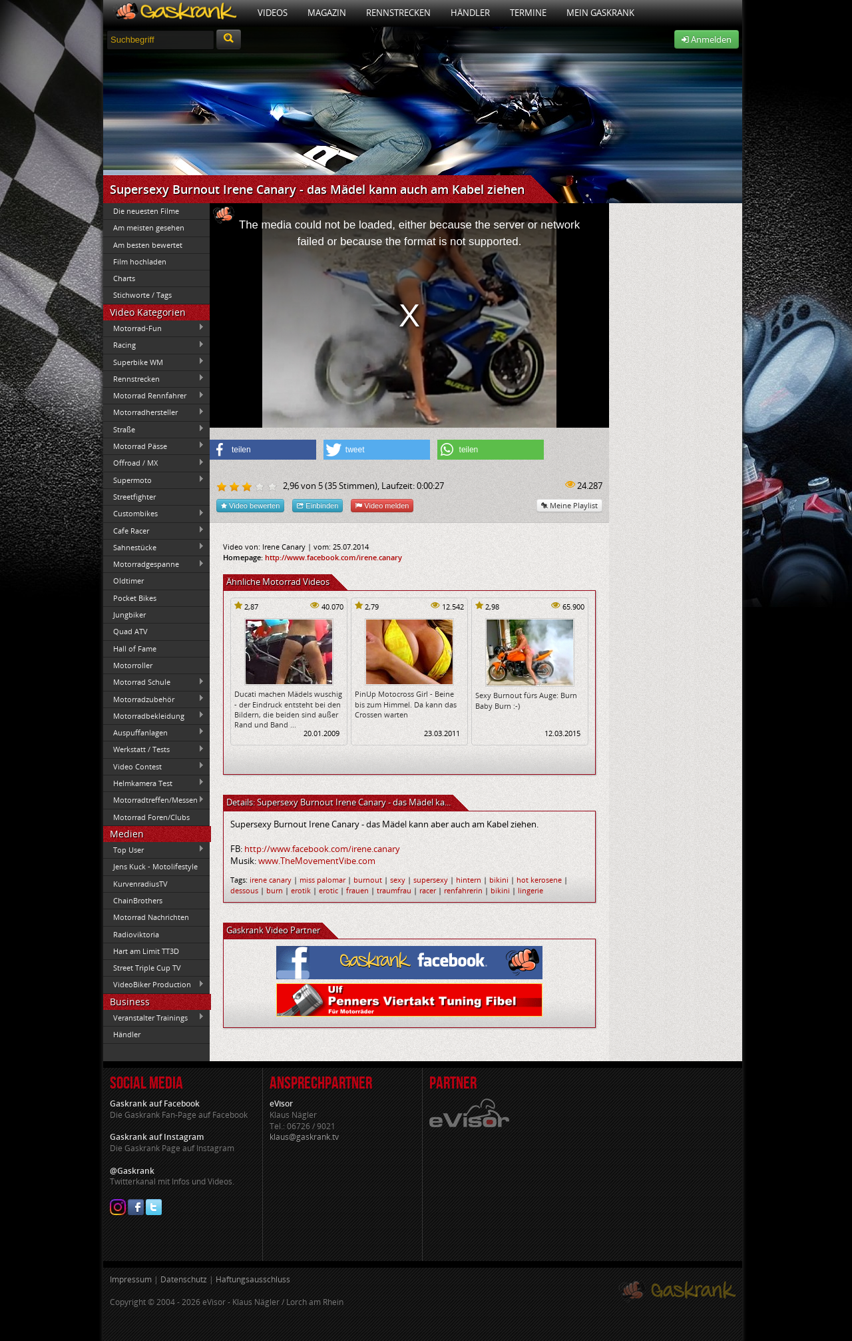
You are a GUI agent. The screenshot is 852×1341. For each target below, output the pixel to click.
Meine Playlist (569, 505)
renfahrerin (463, 890)
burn (274, 890)
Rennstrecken (398, 13)
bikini (499, 880)
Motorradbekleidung (153, 715)
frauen (357, 890)
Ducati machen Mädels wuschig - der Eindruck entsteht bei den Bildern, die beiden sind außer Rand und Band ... (288, 709)
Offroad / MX (153, 463)
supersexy (430, 880)
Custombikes (153, 513)
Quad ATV (130, 631)
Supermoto (153, 479)
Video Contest (153, 766)
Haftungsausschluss (253, 1279)
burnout (367, 880)
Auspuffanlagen (153, 732)
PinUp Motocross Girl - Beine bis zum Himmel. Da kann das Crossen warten (406, 704)
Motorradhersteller (153, 412)
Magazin (327, 13)
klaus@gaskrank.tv (304, 1136)
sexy (397, 880)
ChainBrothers (137, 900)
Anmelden (707, 39)
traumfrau (394, 890)
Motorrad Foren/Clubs (151, 817)
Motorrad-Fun (153, 327)
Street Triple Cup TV (147, 968)
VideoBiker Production (153, 984)
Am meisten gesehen (148, 227)
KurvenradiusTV (140, 884)
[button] (263, 450)
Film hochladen (139, 261)
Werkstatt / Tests (153, 749)
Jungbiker (129, 615)
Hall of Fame (134, 649)
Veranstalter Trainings (153, 1017)
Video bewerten (250, 505)
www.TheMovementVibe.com (316, 861)
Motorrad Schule (153, 682)
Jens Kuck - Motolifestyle (155, 866)
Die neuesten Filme (146, 211)
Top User (153, 849)
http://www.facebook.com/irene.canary (333, 557)
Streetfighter (134, 497)
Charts (124, 278)
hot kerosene (539, 880)
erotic (328, 890)
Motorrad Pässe (153, 445)
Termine (528, 13)
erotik (301, 890)
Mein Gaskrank (600, 13)
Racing (153, 345)
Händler (470, 13)
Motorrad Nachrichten (151, 917)
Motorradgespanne (153, 564)
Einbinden (317, 505)
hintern (468, 880)
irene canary (271, 880)
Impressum (131, 1279)
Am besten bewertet (147, 245)
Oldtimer (128, 581)
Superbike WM (153, 361)
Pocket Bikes (134, 598)
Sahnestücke (153, 547)
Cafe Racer (153, 530)
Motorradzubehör (153, 698)
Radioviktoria (136, 934)
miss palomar (322, 880)
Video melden (382, 505)
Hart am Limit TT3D (146, 951)
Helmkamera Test (153, 782)
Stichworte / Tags (142, 295)
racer (427, 890)
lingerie (530, 890)
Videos (273, 13)
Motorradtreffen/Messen (153, 800)
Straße (153, 429)
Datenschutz (183, 1279)
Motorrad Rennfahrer (153, 395)
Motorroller (132, 665)
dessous (244, 890)
